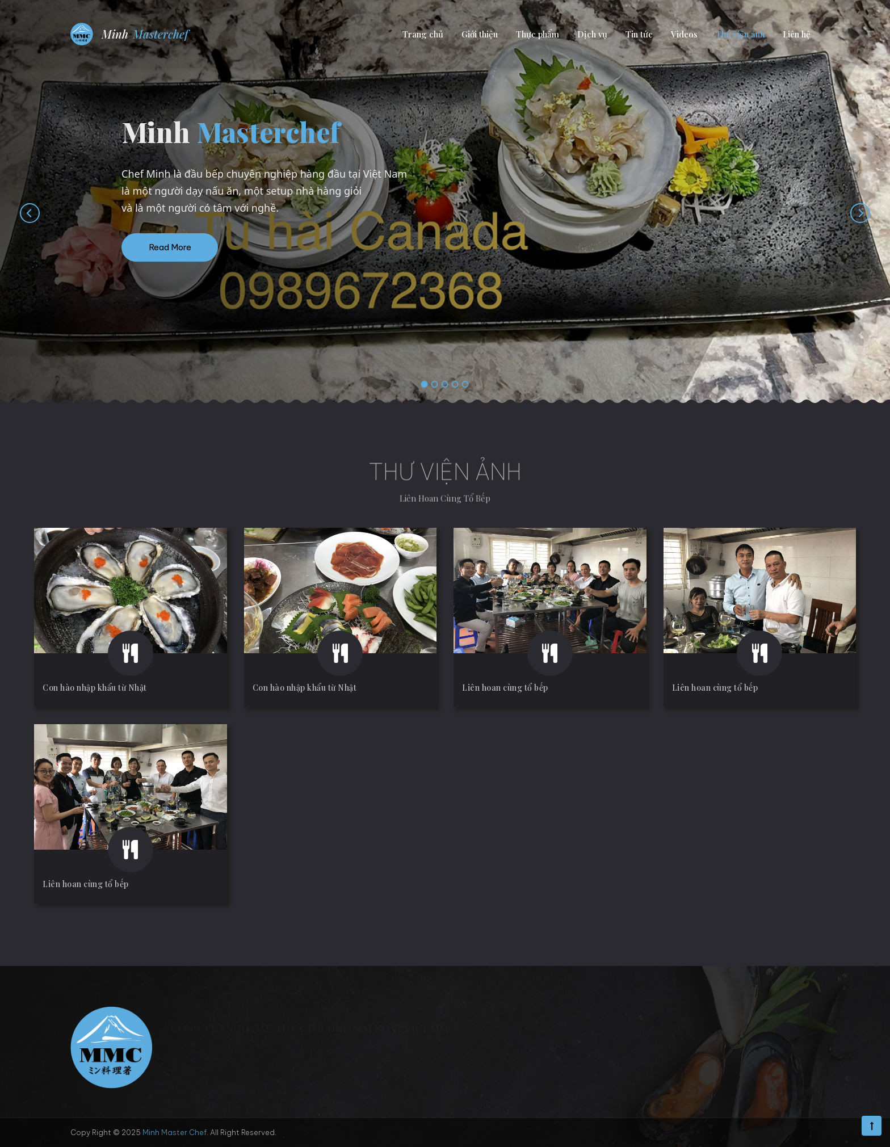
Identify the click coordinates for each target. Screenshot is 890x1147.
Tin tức (639, 34)
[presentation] (18, 213)
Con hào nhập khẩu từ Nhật (95, 687)
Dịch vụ (592, 34)
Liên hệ (797, 34)
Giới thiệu (479, 34)
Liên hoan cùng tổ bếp (505, 687)
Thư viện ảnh (740, 34)
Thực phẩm (537, 34)
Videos (684, 34)
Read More (170, 247)
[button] (424, 385)
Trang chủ (422, 34)
